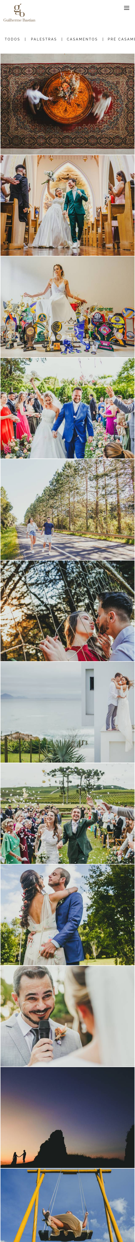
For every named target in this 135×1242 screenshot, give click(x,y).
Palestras (44, 39)
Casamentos (82, 39)
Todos (12, 39)
